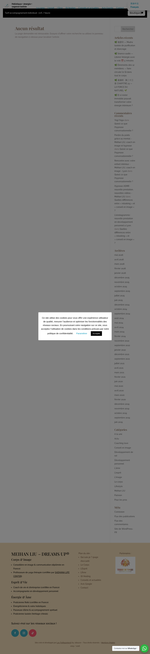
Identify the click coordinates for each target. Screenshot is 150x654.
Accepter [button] (96, 333)
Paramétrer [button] (81, 333)
